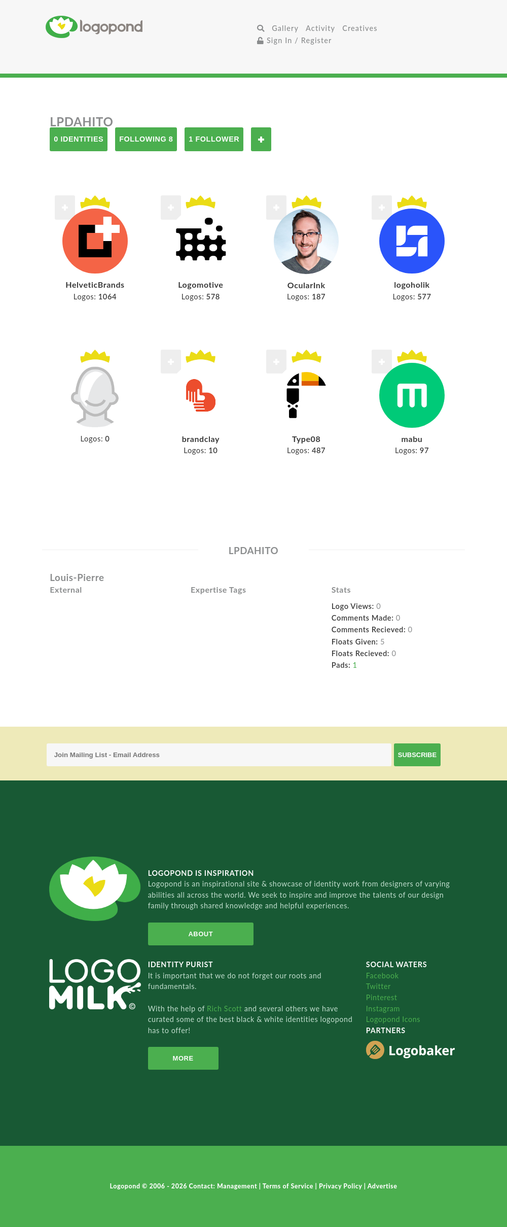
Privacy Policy (341, 1186)
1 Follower (214, 139)
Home (150, 26)
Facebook (382, 975)
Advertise (382, 1186)
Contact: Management (224, 1186)
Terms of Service (289, 1186)
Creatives (359, 28)
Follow (261, 139)
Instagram (383, 1008)
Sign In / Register (294, 40)
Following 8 (146, 139)
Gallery (285, 28)
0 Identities (78, 139)
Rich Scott (225, 1008)
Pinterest (381, 997)
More (183, 1058)
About (200, 934)
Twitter (378, 986)
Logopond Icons (393, 1019)
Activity (320, 28)
